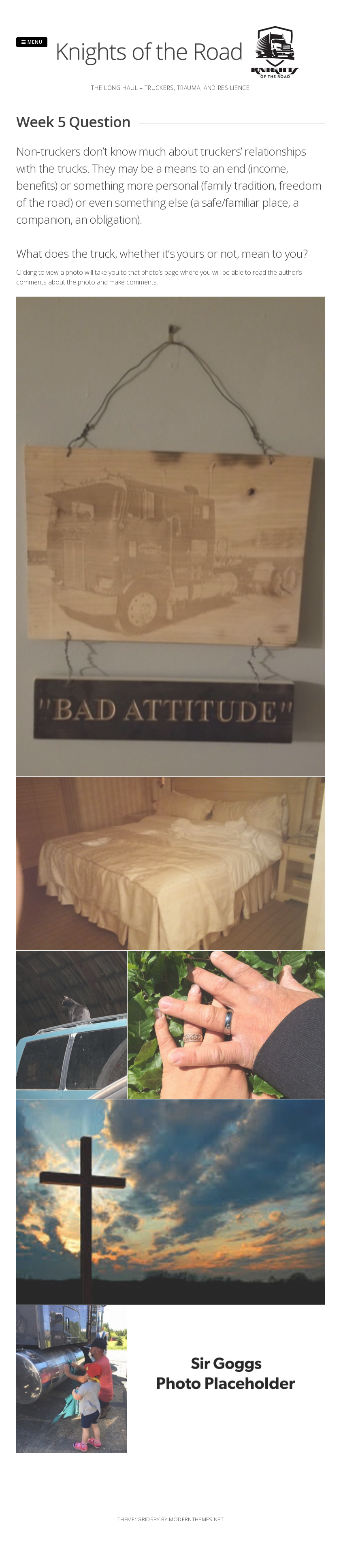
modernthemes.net (196, 1519)
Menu (31, 41)
